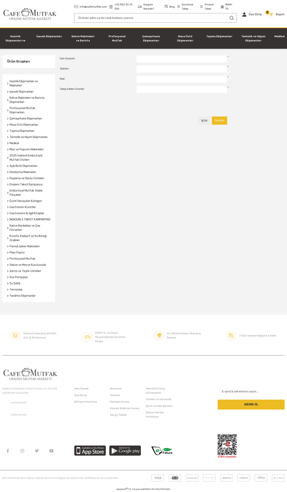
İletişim (115, 395)
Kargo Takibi (118, 414)
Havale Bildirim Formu (124, 408)
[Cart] (276, 14)
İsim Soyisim (67, 58)
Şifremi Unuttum (85, 401)
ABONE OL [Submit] (251, 404)
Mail (62, 78)
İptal (204, 120)
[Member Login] (252, 14)
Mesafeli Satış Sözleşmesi (155, 390)
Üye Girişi (80, 395)
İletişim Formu (119, 401)
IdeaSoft (122, 489)
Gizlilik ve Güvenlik (158, 399)
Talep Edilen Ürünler (72, 88)
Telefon (64, 68)
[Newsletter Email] (251, 391)
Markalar (116, 388)
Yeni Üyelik (81, 388)
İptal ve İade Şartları (159, 405)
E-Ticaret (135, 489)
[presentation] (166, 106)
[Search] (155, 18)
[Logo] (30, 14)
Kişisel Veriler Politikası (155, 414)
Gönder (219, 120)
